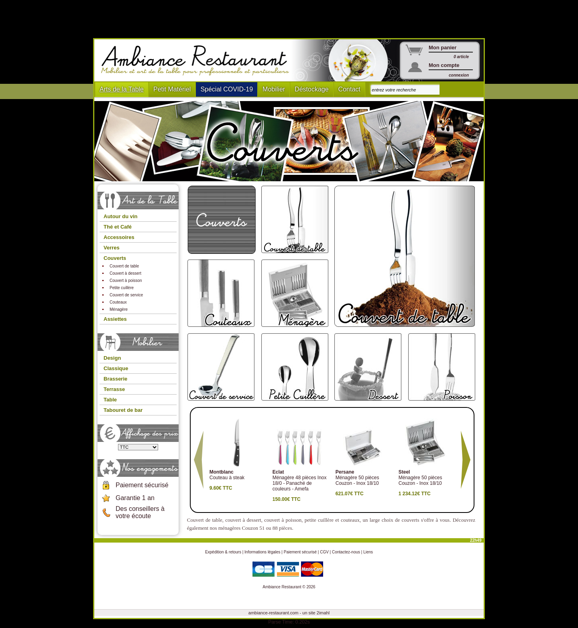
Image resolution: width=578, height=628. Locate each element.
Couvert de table (124, 266)
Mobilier (274, 89)
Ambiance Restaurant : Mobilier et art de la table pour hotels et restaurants (198, 60)
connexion (459, 75)
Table (110, 400)
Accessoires (119, 237)
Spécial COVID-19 (226, 89)
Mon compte (444, 65)
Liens (368, 552)
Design (112, 358)
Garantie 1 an (135, 497)
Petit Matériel (172, 89)
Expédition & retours (223, 552)
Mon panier (442, 48)
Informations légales (262, 552)
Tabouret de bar (123, 410)
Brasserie (115, 379)
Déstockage (312, 89)
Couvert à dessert (125, 273)
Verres (112, 248)
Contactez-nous (346, 552)
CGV (324, 552)
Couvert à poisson (126, 280)
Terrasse (114, 389)
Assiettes (115, 319)
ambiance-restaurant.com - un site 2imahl (289, 612)
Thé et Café (118, 227)
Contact (349, 89)
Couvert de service (126, 295)
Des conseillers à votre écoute (140, 512)
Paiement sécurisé (142, 485)
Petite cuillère (122, 288)
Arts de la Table (122, 89)
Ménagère (119, 309)
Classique (116, 368)
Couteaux (118, 302)
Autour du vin (121, 216)
